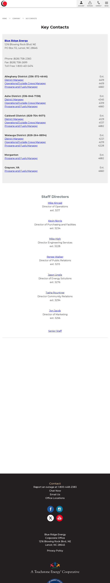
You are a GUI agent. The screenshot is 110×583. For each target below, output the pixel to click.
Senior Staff (55, 331)
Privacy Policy (55, 550)
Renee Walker (55, 256)
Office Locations (55, 498)
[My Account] (81, 3)
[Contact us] (98, 3)
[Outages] (89, 3)
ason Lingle (55, 274)
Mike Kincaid (55, 203)
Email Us (55, 494)
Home (4, 18)
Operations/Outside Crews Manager (25, 83)
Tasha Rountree (55, 292)
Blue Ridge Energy (16, 40)
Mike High (55, 238)
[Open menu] (106, 3)
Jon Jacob (55, 310)
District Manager (14, 80)
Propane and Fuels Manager (21, 87)
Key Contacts (31, 18)
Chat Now (55, 490)
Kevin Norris (55, 220)
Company (16, 18)
